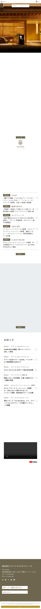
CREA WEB (15, 226)
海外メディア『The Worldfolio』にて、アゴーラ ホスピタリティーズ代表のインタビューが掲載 (19, 403)
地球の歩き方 (16, 206)
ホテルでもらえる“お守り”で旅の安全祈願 (18, 370)
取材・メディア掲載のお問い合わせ (14, 588)
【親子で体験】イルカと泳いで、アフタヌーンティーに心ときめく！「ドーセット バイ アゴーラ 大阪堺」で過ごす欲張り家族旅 (18, 200)
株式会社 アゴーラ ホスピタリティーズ (19, 566)
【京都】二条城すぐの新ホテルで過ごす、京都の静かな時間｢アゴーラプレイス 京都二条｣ (18, 210)
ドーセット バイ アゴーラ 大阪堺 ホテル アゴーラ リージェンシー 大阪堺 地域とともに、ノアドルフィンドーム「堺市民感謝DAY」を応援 (18, 232)
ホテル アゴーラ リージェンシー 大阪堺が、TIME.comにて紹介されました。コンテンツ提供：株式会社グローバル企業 (18, 390)
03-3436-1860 (10, 574)
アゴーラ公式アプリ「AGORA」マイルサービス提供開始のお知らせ (19, 361)
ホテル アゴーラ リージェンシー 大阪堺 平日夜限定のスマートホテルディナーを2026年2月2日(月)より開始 (19, 245)
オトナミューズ (17, 215)
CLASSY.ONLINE (18, 240)
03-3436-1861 (10, 577)
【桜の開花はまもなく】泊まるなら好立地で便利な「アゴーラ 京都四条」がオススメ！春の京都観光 (18, 220)
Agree (20, 606)
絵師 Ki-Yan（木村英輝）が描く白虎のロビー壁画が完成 (18, 379)
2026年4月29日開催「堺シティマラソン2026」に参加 (17, 351)
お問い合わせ (7, 593)
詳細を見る (20, 254)
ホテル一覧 (20, 137)
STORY (14, 195)
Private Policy (30, 604)
